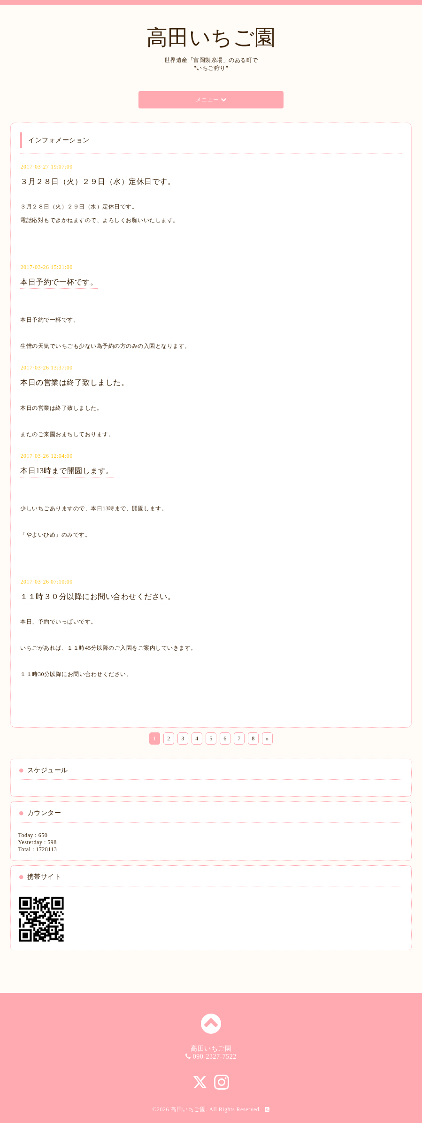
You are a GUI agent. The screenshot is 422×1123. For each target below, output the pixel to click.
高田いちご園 (211, 37)
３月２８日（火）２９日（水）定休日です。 (97, 181)
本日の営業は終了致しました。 (74, 382)
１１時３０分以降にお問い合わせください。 (97, 596)
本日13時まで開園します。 (67, 471)
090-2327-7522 (215, 1056)
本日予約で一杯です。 (59, 282)
